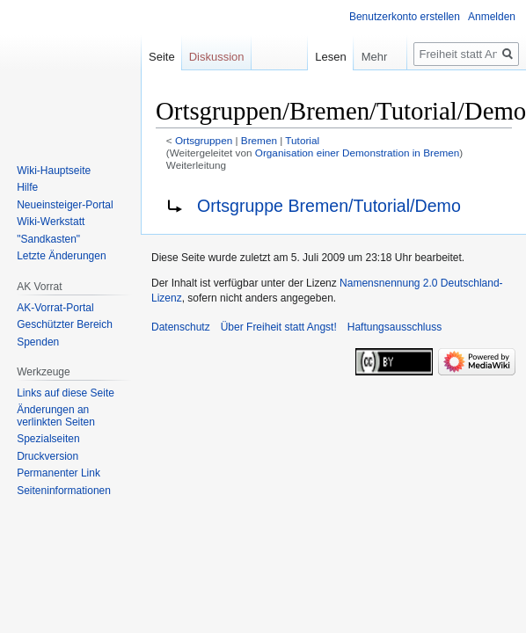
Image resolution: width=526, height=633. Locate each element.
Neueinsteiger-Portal (65, 205)
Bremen (259, 140)
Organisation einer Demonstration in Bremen (357, 152)
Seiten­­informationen (64, 490)
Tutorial (302, 140)
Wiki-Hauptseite (54, 170)
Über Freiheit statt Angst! (279, 327)
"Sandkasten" (48, 239)
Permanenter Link (58, 473)
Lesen (319, 56)
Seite (162, 56)
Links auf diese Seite (65, 393)
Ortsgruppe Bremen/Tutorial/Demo (329, 205)
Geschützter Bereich (65, 324)
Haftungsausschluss (394, 327)
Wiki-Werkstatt (50, 221)
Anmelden (491, 17)
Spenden (38, 342)
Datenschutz (180, 327)
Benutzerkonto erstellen (404, 17)
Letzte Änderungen (61, 256)
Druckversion (47, 456)
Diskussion (217, 56)
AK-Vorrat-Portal (55, 308)
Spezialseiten (48, 439)
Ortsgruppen (203, 140)
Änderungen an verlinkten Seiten (56, 416)
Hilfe (27, 187)
